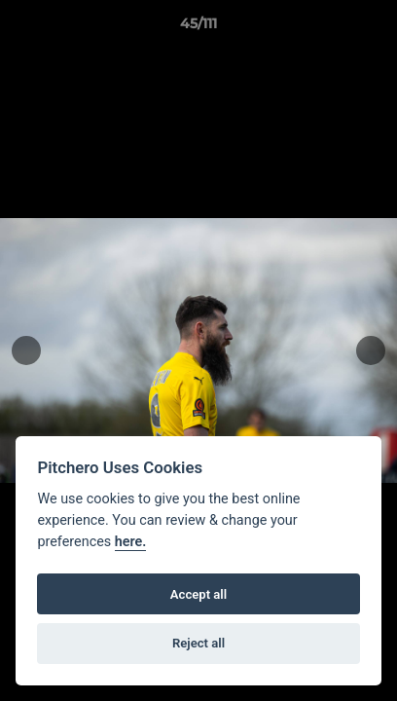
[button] (373, 28)
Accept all (198, 594)
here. (131, 542)
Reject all (198, 643)
